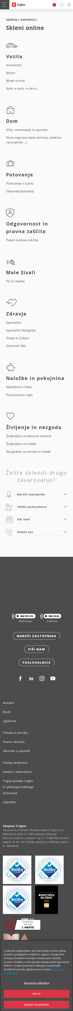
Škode (7, 712)
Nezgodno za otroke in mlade (28, 452)
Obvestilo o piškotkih (16, 751)
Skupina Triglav (14, 826)
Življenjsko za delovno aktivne (28, 436)
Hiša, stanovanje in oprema (26, 130)
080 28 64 (51, 616)
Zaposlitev (9, 802)
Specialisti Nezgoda (21, 330)
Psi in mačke (15, 281)
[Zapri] (68, 951)
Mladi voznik (15, 81)
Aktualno (8, 703)
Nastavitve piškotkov (36, 989)
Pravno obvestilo (14, 742)
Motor (11, 73)
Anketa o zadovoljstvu (17, 772)
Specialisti (13, 322)
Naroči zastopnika (36, 636)
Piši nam (36, 649)
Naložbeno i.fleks (19, 387)
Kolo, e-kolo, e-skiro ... (23, 88)
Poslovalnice (36, 662)
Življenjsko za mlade (21, 444)
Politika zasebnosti (15, 762)
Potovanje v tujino (20, 183)
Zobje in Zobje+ (18, 338)
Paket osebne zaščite (22, 240)
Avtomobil (13, 65)
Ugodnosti (9, 721)
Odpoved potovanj (20, 191)
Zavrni (37, 999)
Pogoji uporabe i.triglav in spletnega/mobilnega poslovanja (18, 787)
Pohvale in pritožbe (15, 733)
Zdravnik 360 (16, 346)
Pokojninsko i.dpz (19, 395)
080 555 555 (24, 616)
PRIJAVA (68, 4)
